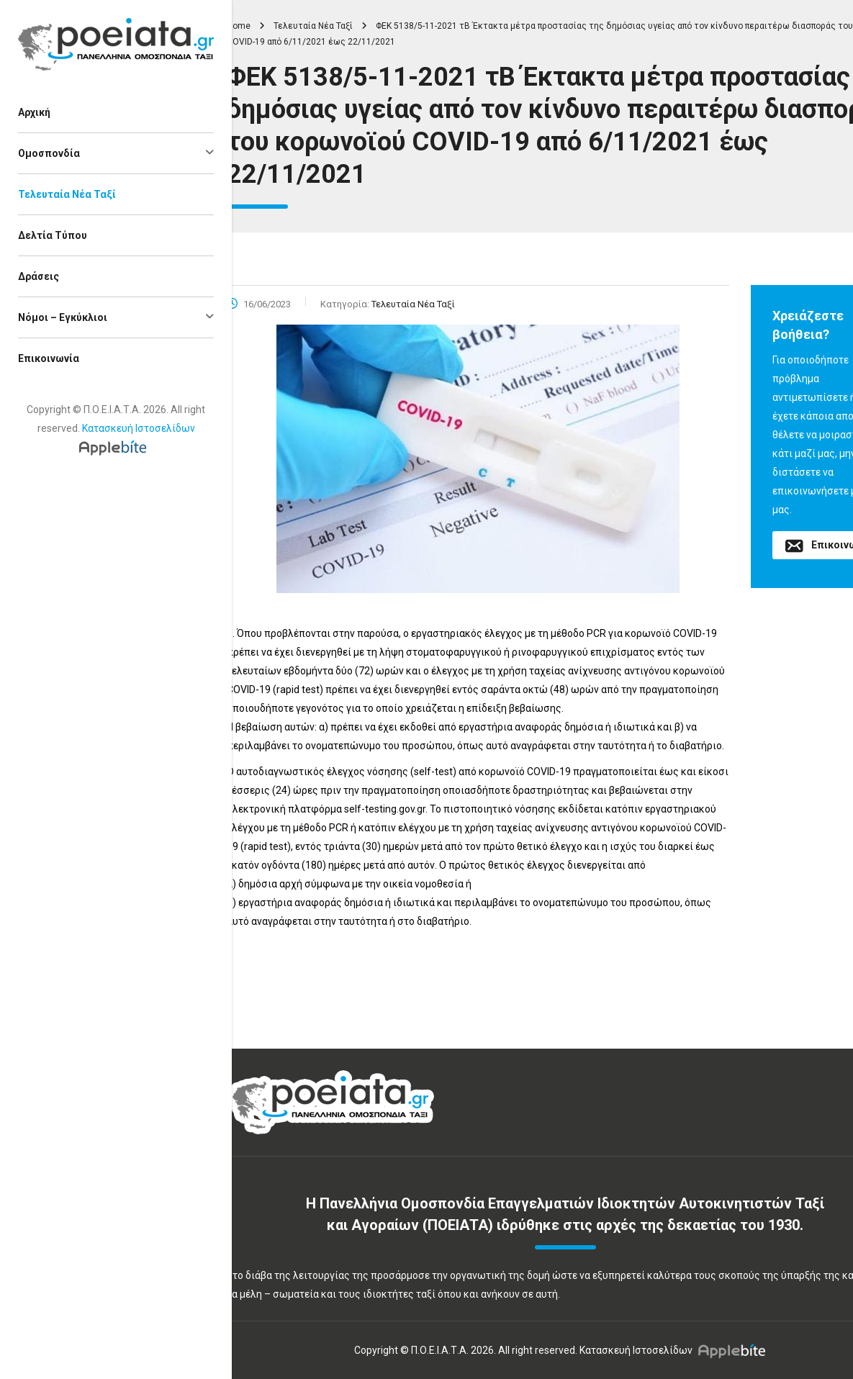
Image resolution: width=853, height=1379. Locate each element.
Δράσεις (38, 276)
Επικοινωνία (48, 358)
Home (239, 26)
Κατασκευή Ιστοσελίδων (138, 428)
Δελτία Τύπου (52, 235)
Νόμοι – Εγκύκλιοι (62, 317)
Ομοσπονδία (49, 153)
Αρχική (34, 112)
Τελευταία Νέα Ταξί (67, 194)
